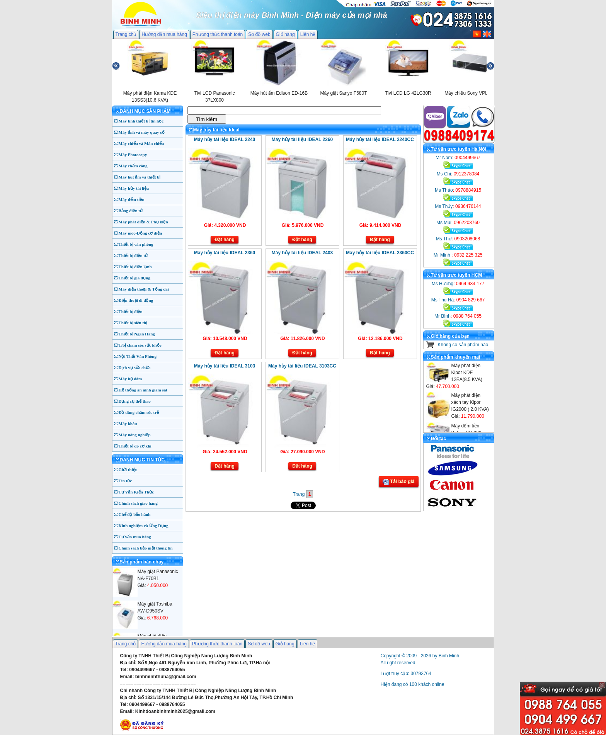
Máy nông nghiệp (135, 434)
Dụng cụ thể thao (135, 401)
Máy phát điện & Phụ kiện (143, 221)
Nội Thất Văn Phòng (138, 356)
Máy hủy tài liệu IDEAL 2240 (224, 139)
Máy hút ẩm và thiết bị (140, 177)
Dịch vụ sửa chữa (135, 367)
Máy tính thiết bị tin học (141, 121)
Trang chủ (126, 34)
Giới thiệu (128, 469)
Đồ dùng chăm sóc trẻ (139, 412)
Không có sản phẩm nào (463, 344)
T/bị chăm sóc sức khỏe (140, 345)
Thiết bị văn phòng (136, 244)
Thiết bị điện (131, 311)
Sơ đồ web (259, 34)
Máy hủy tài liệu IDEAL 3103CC (302, 366)
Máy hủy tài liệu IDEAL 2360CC (380, 252)
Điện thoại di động (136, 300)
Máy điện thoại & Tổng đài (144, 289)
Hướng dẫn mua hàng (164, 34)
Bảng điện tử (131, 210)
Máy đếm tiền (132, 199)
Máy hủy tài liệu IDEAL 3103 (224, 366)
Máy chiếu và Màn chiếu (141, 143)
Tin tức (125, 480)
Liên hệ (308, 34)
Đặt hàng (224, 239)
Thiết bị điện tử (133, 255)
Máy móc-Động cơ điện (140, 233)
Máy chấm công (133, 165)
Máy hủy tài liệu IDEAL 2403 (302, 252)
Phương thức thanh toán (217, 34)
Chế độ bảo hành (135, 514)
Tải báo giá (398, 482)
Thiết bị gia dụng (134, 278)
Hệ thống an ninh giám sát (143, 390)
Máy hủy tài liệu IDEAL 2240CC (380, 139)
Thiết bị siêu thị (133, 322)
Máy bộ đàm (130, 378)
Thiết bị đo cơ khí (135, 446)
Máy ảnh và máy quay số (142, 132)
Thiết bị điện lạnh (135, 266)
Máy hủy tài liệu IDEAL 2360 (224, 252)
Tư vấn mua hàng (135, 536)
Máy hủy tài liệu (134, 188)
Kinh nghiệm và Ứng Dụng (144, 525)
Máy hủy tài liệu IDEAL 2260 (302, 139)
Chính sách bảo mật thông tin (146, 548)
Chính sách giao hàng (138, 503)
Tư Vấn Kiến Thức (136, 492)
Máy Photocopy (133, 154)
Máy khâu (128, 423)
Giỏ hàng (285, 34)
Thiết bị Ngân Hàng (137, 334)
